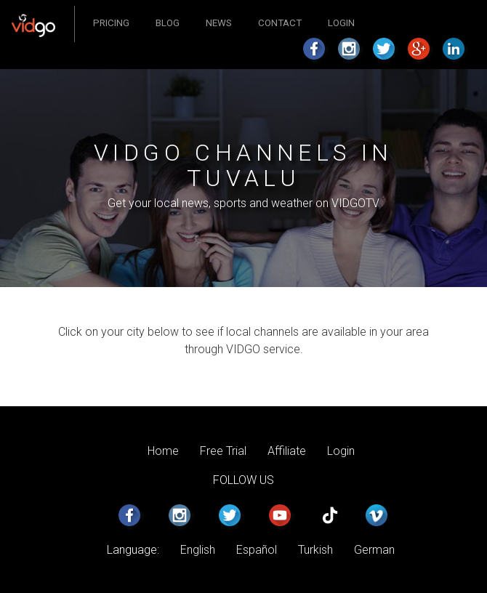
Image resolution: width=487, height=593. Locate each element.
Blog (168, 22)
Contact (280, 22)
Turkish (315, 550)
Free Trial (223, 451)
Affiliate (286, 451)
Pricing (111, 22)
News (219, 22)
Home (163, 451)
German (374, 550)
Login (341, 22)
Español (256, 550)
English (197, 550)
